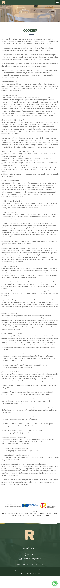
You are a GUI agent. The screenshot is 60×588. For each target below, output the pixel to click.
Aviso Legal (26, 564)
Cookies (18, 564)
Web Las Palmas (36, 573)
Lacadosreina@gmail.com (30, 558)
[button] (55, 583)
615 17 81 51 (30, 554)
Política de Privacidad (38, 564)
